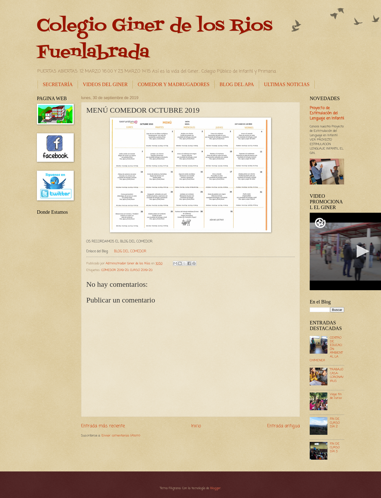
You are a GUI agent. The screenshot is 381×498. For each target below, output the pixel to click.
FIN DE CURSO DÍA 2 (335, 423)
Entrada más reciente (103, 426)
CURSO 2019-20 (141, 270)
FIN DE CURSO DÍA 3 (335, 447)
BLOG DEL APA (237, 84)
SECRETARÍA (58, 84)
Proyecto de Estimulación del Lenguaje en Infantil (327, 113)
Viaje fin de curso (336, 396)
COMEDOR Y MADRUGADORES (173, 84)
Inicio (196, 426)
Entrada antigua (283, 426)
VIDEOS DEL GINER (105, 84)
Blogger (215, 488)
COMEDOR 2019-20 (115, 270)
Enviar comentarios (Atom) (121, 435)
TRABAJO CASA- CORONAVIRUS (337, 375)
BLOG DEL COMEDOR (130, 251)
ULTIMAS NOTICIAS (286, 84)
